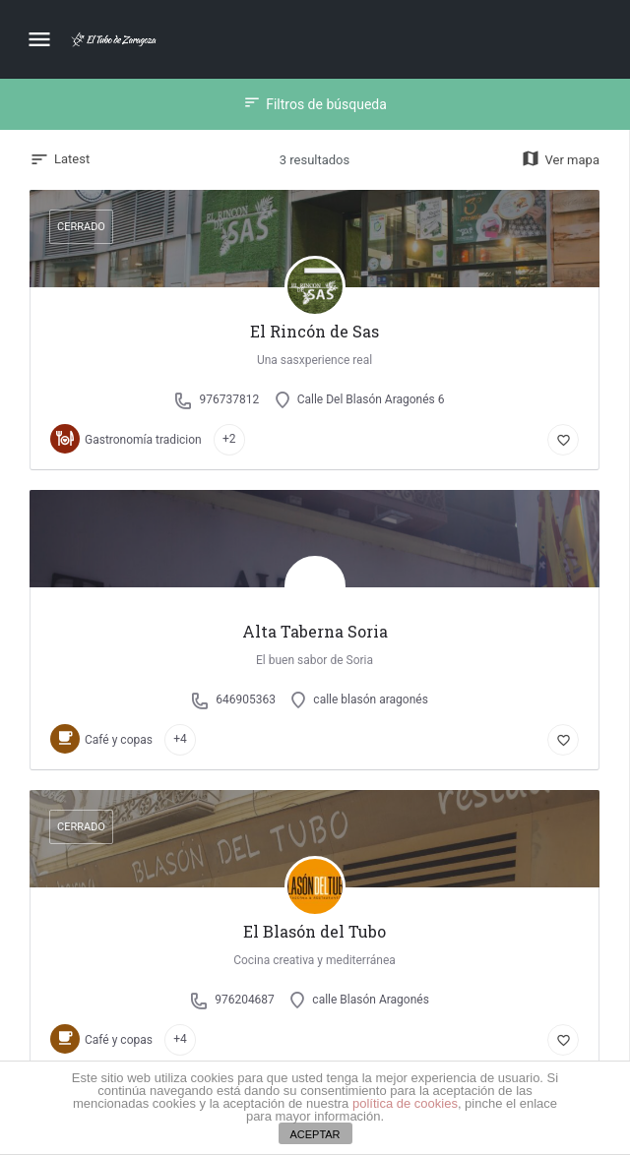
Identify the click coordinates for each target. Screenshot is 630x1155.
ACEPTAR (314, 1134)
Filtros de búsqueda (315, 104)
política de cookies (405, 1103)
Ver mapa (560, 159)
